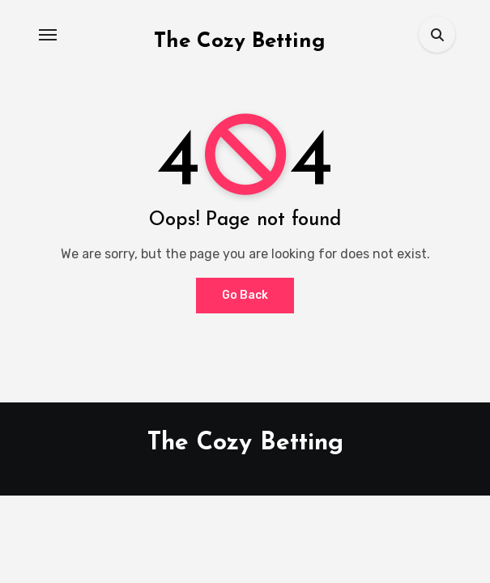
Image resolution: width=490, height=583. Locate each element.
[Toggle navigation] (48, 35)
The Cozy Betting (240, 42)
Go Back (245, 295)
